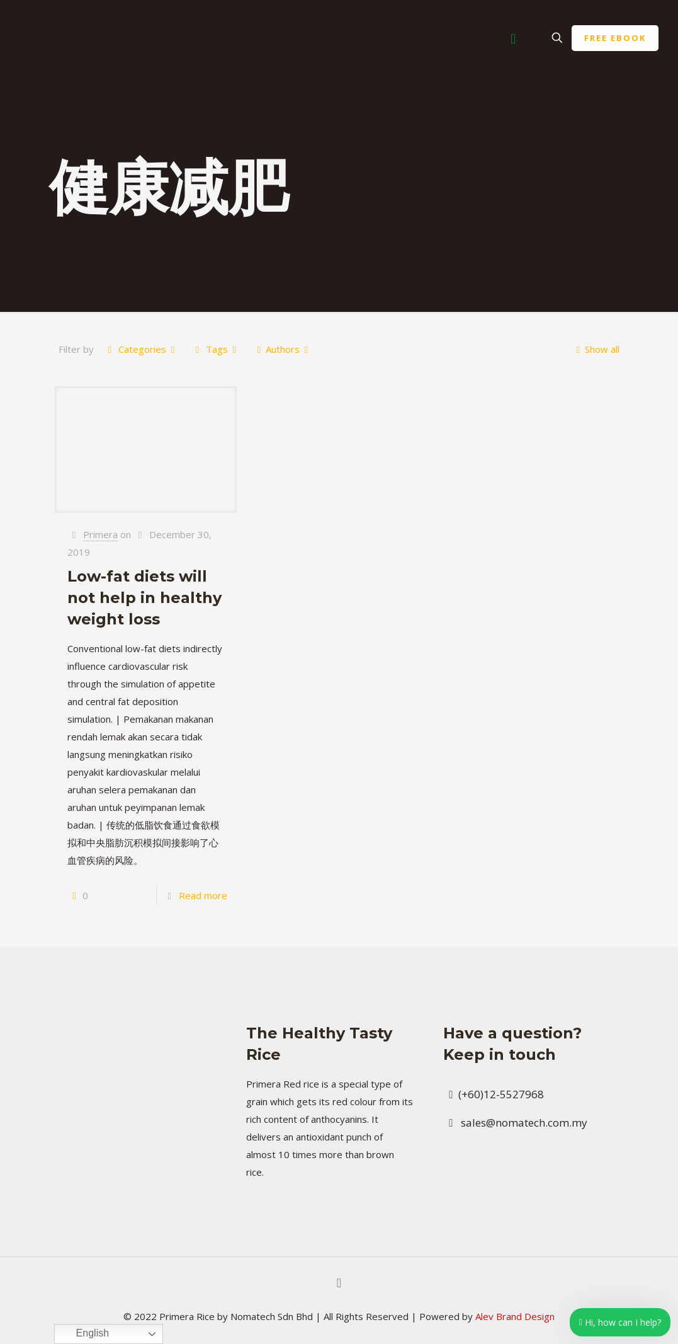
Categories (141, 349)
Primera (100, 534)
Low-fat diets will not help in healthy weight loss (144, 597)
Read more (203, 895)
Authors (282, 349)
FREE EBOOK (615, 37)
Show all (595, 349)
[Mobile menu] (513, 38)
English (83, 1333)
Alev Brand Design (515, 1316)
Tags (216, 349)
